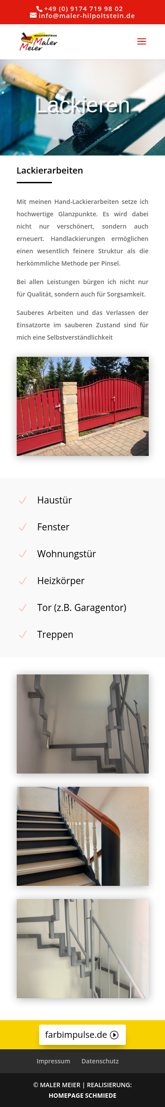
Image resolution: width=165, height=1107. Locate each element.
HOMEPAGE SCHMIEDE (82, 1095)
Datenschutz (100, 1061)
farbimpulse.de (76, 1034)
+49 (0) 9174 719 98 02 (83, 8)
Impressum (53, 1061)
